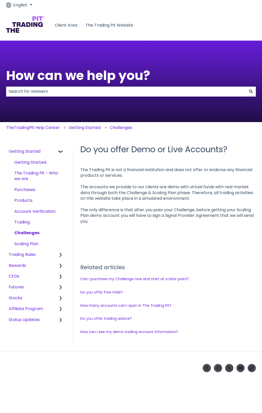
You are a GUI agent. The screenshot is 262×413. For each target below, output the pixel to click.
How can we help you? (78, 76)
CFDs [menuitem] (14, 276)
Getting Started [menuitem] (24, 151)
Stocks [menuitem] (15, 298)
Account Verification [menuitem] (35, 211)
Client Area (66, 25)
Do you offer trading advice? (106, 318)
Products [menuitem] (23, 200)
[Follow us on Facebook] (207, 368)
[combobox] (126, 91)
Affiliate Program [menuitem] (26, 309)
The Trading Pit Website (109, 25)
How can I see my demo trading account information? (129, 331)
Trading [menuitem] (22, 222)
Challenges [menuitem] (26, 233)
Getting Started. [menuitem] (30, 162)
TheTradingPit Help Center (33, 128)
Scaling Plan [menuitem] (26, 244)
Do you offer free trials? (101, 292)
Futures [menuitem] (16, 287)
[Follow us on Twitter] (229, 368)
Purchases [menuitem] (24, 190)
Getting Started (85, 128)
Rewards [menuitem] (17, 265)
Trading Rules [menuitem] (22, 254)
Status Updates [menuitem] (24, 320)
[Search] (251, 91)
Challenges (121, 128)
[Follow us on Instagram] (218, 368)
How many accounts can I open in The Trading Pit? (125, 305)
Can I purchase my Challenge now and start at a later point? (134, 278)
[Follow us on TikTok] (252, 368)
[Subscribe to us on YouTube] (240, 368)
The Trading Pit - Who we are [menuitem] (36, 176)
